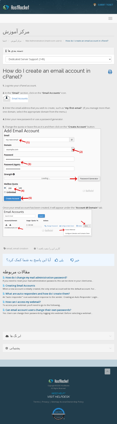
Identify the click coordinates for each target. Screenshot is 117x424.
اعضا (5, 40)
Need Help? (58, 395)
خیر (75, 260)
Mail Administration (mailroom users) (43, 40)
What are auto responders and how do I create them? (36, 293)
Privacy (45, 401)
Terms (36, 401)
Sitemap (55, 401)
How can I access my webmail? (22, 302)
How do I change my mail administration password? (35, 277)
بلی (59, 260)
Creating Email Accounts (19, 285)
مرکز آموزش (16, 40)
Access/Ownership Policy (72, 401)
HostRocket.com (58, 381)
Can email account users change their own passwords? (37, 310)
